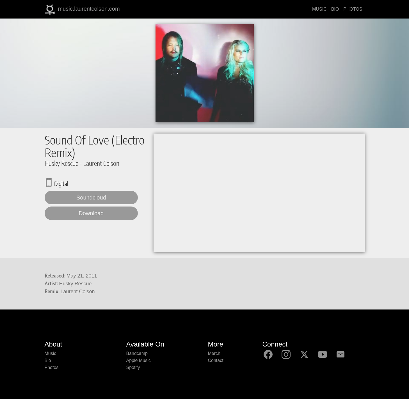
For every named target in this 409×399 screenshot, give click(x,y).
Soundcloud (91, 197)
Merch (214, 353)
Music (50, 353)
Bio (48, 360)
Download (91, 213)
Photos (52, 367)
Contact (215, 360)
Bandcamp (137, 353)
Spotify (133, 367)
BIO (335, 9)
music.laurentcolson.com (82, 9)
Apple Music (138, 360)
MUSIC (319, 9)
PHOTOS (352, 9)
